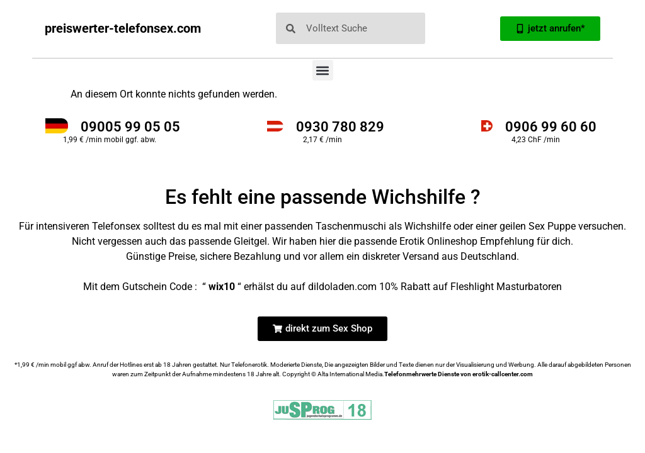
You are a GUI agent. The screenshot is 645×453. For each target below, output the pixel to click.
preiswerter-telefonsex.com (123, 28)
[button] (322, 70)
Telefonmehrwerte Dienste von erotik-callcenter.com (458, 374)
